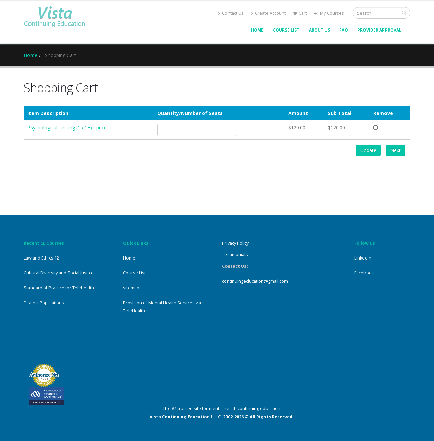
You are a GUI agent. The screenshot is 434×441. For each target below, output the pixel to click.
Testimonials (235, 254)
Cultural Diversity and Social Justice (59, 273)
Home (257, 30)
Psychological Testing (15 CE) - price (67, 127)
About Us (319, 30)
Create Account (268, 13)
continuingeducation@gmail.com (255, 281)
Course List (286, 30)
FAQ (343, 30)
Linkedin (362, 258)
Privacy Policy (235, 243)
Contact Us (231, 13)
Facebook (364, 273)
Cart (300, 13)
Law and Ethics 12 (41, 258)
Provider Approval (379, 30)
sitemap (131, 288)
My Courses (329, 13)
